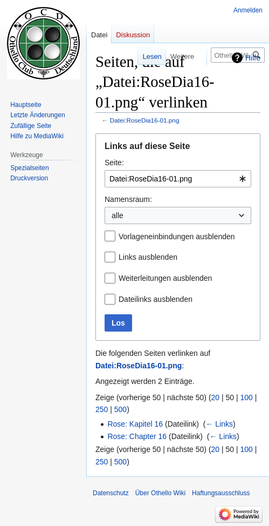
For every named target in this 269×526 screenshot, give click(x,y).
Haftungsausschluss (221, 493)
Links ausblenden (148, 257)
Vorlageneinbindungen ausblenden (177, 236)
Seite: (114, 162)
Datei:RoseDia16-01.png (145, 120)
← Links (219, 424)
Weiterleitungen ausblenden (165, 278)
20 (215, 397)
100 (246, 397)
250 (101, 409)
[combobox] (178, 178)
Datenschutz (111, 493)
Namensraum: (128, 199)
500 (120, 409)
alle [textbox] (117, 215)
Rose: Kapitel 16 (135, 424)
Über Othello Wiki (160, 493)
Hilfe (252, 57)
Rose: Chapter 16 (137, 436)
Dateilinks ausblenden (155, 299)
